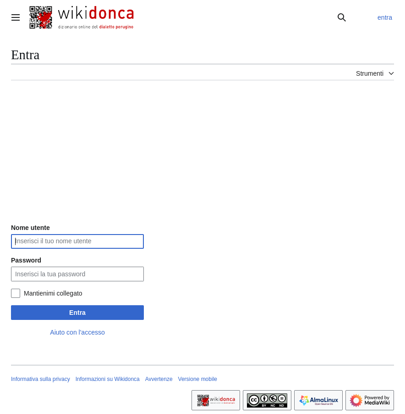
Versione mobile (197, 379)
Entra (77, 312)
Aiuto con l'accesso (77, 332)
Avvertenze (159, 379)
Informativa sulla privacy (40, 379)
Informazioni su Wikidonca (108, 379)
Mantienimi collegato (53, 293)
